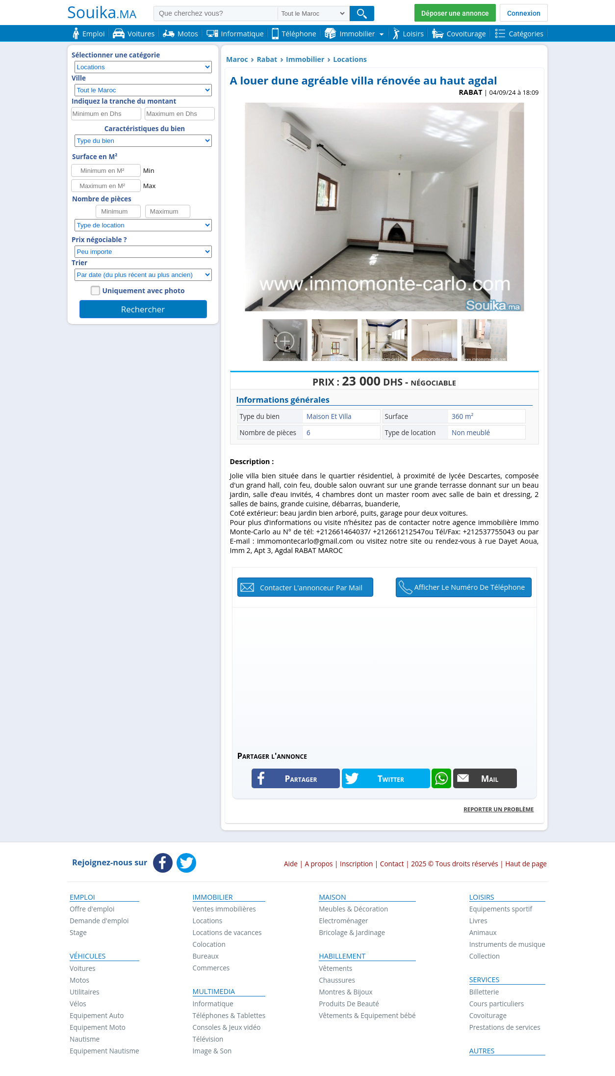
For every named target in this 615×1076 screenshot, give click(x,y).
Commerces (211, 967)
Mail (490, 778)
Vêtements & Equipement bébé (367, 1015)
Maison (332, 897)
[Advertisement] (384, 676)
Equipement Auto (97, 1015)
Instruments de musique (507, 944)
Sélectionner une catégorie (116, 55)
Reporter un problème (498, 809)
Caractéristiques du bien (144, 128)
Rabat (266, 59)
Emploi (82, 897)
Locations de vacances (227, 932)
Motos (79, 980)
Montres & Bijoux (346, 991)
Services (484, 979)
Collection (484, 956)
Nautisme (85, 1039)
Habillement (342, 956)
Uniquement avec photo (143, 290)
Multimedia (214, 991)
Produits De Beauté (349, 1003)
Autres (482, 1051)
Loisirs (481, 897)
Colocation (209, 944)
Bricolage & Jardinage (352, 932)
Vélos (78, 1003)
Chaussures (337, 980)
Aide (291, 863)
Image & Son (212, 1050)
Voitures (83, 968)
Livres (478, 920)
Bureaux (206, 956)
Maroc (237, 59)
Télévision (208, 1039)
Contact (392, 863)
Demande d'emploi (99, 920)
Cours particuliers (496, 1003)
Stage (78, 932)
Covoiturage (488, 1015)
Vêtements (335, 968)
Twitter (391, 778)
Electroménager (343, 920)
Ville (79, 78)
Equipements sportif (500, 908)
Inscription (356, 863)
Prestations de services (504, 1027)
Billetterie (484, 991)
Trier (79, 262)
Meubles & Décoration (353, 908)
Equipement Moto (98, 1027)
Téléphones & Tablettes (229, 1015)
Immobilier (305, 59)
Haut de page (526, 863)
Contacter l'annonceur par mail (311, 587)
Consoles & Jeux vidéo (227, 1027)
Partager (301, 778)
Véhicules (87, 956)
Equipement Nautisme (104, 1050)
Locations (350, 59)
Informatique (213, 1003)
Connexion (523, 13)
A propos (319, 863)
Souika (101, 12)
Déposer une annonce (455, 13)
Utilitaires (85, 991)
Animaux (483, 932)
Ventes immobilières (224, 908)
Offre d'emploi (92, 908)
